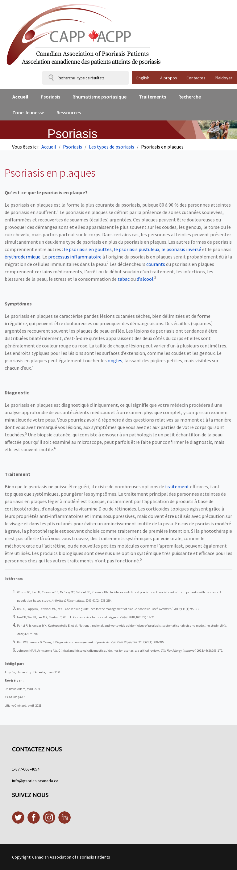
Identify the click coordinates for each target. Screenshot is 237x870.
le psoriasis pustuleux (136, 249)
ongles (115, 360)
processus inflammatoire (75, 257)
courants (156, 264)
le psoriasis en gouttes (88, 249)
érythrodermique (22, 257)
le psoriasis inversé (181, 249)
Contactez (196, 78)
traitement (177, 486)
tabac (124, 279)
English (142, 78)
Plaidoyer (223, 78)
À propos (168, 78)
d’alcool (145, 279)
